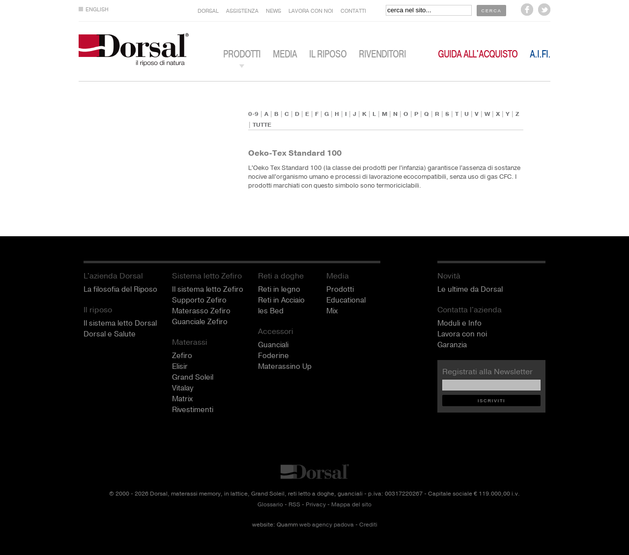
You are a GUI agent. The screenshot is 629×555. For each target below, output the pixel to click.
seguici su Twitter (544, 9)
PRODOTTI (241, 54)
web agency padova (326, 524)
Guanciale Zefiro (200, 322)
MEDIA (285, 54)
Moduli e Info (459, 323)
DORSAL (208, 11)
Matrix (182, 399)
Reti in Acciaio (281, 300)
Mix (332, 311)
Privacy (316, 504)
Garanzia (452, 345)
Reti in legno (279, 289)
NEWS (273, 11)
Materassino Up (285, 366)
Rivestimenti (192, 410)
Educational (346, 300)
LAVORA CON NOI (310, 11)
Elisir (180, 366)
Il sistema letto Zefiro (207, 289)
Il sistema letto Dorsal (120, 323)
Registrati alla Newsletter (487, 371)
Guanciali (273, 345)
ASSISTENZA (242, 11)
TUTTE (262, 125)
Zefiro (182, 356)
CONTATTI (353, 11)
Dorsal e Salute (110, 334)
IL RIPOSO (327, 54)
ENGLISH (97, 9)
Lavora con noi (462, 334)
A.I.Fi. (540, 54)
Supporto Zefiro (199, 300)
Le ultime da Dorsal (470, 289)
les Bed (271, 311)
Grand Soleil (192, 377)
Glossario (270, 504)
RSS (294, 504)
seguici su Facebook (527, 9)
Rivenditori (382, 54)
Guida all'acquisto (477, 54)
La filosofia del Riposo (120, 289)
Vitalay (182, 388)
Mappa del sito (351, 504)
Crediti (368, 524)
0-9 (253, 114)
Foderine (273, 356)
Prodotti (340, 289)
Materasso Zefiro (201, 311)
